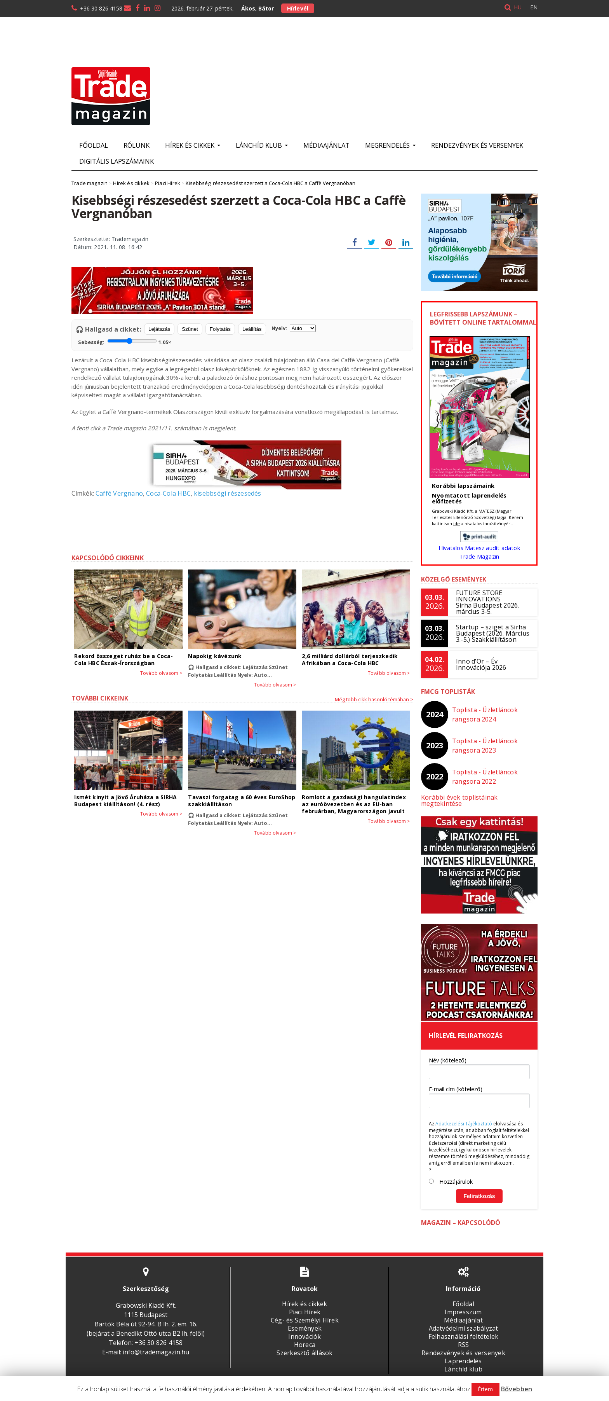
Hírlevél (297, 8)
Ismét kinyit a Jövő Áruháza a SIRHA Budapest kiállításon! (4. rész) (124, 800)
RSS (463, 1338)
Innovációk (304, 1330)
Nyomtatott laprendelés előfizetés (468, 498)
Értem (485, 1389)
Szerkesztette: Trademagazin (109, 239)
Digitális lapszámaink (116, 161)
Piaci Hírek (304, 1305)
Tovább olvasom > (162, 673)
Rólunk (137, 145)
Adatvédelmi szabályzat (463, 1322)
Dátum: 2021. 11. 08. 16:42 (106, 247)
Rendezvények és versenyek (477, 145)
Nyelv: (293, 328)
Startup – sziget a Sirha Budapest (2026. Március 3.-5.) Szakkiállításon (491, 633)
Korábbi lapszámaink (462, 485)
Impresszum (463, 1305)
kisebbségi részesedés (224, 493)
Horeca (304, 1338)
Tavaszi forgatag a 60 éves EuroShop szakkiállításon (240, 800)
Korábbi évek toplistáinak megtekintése (479, 797)
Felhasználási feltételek (463, 1330)
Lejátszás (159, 329)
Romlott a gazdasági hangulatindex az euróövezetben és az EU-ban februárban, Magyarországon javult (352, 804)
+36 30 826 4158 (101, 8)
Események (304, 1322)
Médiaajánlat (326, 145)
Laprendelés (463, 1354)
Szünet (190, 329)
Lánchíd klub (463, 1363)
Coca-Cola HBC (166, 493)
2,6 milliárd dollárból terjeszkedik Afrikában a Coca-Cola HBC (348, 659)
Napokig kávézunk (214, 656)
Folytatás (220, 329)
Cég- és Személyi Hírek (304, 1314)
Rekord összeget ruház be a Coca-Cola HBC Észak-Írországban (122, 659)
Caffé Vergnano (118, 493)
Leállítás (252, 329)
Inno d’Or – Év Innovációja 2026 (480, 664)
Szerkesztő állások (304, 1346)
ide (456, 523)
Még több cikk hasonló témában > (374, 699)
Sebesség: (124, 341)
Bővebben (516, 1389)
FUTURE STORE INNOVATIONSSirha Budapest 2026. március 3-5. (486, 602)
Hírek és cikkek (305, 1297)
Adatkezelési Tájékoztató (463, 1117)
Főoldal (93, 145)
